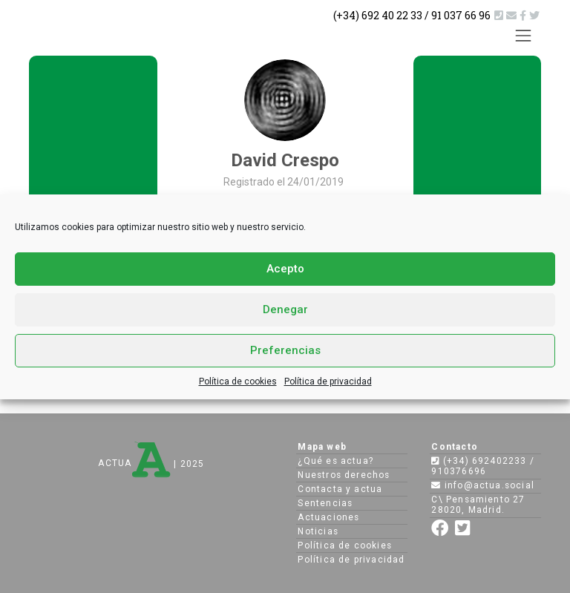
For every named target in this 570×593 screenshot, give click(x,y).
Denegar (285, 309)
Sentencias (325, 503)
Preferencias (285, 350)
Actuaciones (328, 517)
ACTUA (134, 463)
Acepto (285, 268)
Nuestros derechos (344, 475)
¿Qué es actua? (335, 461)
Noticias (318, 531)
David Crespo (285, 160)
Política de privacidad (328, 381)
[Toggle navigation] (523, 35)
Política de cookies (238, 381)
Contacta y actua (340, 489)
